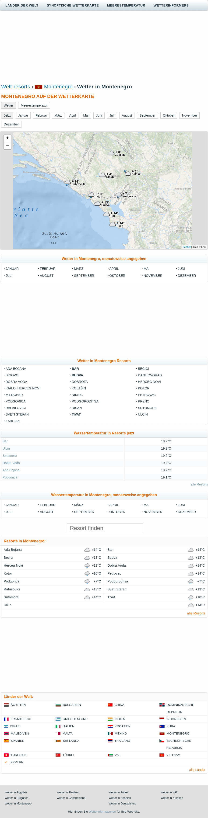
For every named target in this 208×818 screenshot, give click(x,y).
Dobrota (80, 382)
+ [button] (7, 138)
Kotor (144, 388)
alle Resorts (199, 484)
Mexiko (121, 733)
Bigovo (12, 375)
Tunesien (19, 755)
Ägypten (18, 705)
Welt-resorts (15, 87)
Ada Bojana (16, 369)
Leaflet (186, 247)
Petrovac (147, 395)
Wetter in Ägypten (16, 792)
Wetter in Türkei (118, 792)
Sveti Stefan (17, 414)
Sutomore (147, 408)
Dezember (187, 275)
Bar (75, 369)
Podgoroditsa (85, 401)
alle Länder (197, 770)
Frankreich (21, 719)
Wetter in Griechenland (71, 798)
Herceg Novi (149, 382)
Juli (9, 275)
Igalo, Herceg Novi (23, 388)
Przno (143, 401)
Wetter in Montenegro (18, 803)
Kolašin (79, 388)
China (119, 705)
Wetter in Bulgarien (16, 798)
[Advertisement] (104, 47)
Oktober (117, 275)
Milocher (14, 395)
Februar (48, 268)
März (78, 268)
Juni (181, 268)
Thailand (122, 740)
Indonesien (176, 719)
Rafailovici (16, 408)
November (153, 275)
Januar (12, 268)
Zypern (17, 762)
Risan (77, 408)
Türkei (68, 755)
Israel (15, 726)
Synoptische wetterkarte (73, 5)
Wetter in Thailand (68, 792)
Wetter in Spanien (120, 798)
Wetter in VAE (169, 792)
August (46, 275)
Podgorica (16, 401)
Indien (120, 719)
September (84, 275)
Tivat (76, 414)
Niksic (77, 395)
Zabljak (13, 421)
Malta (68, 733)
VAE (118, 755)
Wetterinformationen (102, 811)
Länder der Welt (22, 5)
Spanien (17, 740)
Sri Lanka (71, 740)
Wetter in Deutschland (122, 803)
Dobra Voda (16, 382)
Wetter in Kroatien (172, 798)
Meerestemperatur (126, 5)
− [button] (7, 145)
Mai (146, 268)
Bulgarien (72, 705)
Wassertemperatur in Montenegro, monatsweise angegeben (104, 495)
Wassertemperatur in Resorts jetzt (104, 433)
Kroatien (123, 726)
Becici (143, 369)
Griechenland (75, 719)
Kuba (171, 726)
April (114, 268)
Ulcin (143, 414)
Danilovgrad (150, 375)
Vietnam (173, 755)
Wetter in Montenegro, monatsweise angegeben (104, 259)
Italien (68, 726)
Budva (77, 375)
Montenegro (58, 87)
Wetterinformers (171, 5)
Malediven (20, 733)
